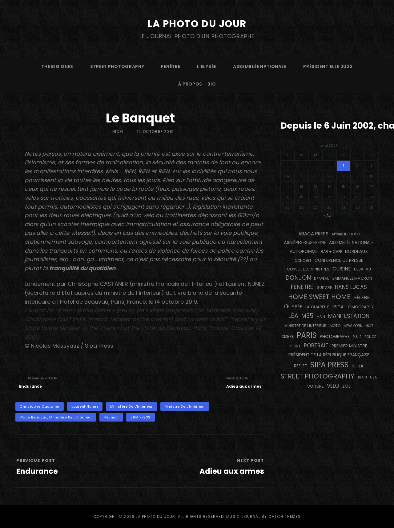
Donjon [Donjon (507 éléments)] (298, 278)
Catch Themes (284, 516)
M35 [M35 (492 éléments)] (307, 316)
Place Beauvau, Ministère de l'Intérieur (56, 417)
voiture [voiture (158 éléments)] (315, 386)
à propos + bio (197, 84)
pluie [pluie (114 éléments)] (357, 336)
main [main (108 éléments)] (320, 316)
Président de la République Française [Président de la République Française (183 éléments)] (328, 355)
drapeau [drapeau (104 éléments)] (321, 278)
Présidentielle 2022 (327, 66)
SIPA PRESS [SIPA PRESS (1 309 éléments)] (329, 365)
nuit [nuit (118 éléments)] (369, 325)
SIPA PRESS (141, 417)
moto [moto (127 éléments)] (335, 325)
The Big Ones (57, 66)
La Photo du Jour (197, 23)
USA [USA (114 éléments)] (373, 377)
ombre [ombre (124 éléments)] (287, 336)
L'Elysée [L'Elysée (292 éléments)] (293, 306)
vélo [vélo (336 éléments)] (333, 386)
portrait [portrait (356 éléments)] (316, 345)
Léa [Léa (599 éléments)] (293, 315)
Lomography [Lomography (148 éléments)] (360, 307)
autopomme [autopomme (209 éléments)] (304, 251)
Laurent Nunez (84, 406)
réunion (111, 417)
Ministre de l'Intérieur (185, 406)
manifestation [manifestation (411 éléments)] (348, 316)
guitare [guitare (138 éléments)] (324, 287)
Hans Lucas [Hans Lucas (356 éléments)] (351, 287)
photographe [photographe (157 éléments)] (335, 336)
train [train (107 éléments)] (362, 377)
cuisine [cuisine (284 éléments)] (341, 268)
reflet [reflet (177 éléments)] (300, 366)
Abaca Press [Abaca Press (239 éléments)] (313, 233)
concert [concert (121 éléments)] (303, 260)
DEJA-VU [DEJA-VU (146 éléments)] (362, 269)
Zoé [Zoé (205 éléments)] (346, 386)
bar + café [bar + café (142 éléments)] (331, 251)
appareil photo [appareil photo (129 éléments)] (346, 234)
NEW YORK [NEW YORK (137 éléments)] (353, 325)
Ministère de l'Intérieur (131, 406)
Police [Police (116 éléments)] (370, 336)
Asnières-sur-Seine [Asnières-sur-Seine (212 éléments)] (305, 242)
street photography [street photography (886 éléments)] (317, 376)
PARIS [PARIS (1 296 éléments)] (307, 335)
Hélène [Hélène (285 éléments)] (361, 297)
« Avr (328, 215)
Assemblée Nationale (259, 66)
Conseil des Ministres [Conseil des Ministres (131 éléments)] (308, 269)
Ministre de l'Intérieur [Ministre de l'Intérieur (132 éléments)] (305, 325)
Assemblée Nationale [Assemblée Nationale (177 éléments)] (351, 243)
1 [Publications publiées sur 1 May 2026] (343, 165)
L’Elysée (206, 66)
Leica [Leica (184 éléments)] (338, 307)
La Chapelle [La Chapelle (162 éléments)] (317, 307)
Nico (117, 131)
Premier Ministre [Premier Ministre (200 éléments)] (349, 346)
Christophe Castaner (39, 406)
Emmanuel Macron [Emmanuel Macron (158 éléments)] (352, 278)
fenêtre (170, 66)
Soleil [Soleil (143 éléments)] (358, 366)
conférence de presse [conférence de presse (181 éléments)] (339, 260)
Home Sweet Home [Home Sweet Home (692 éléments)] (319, 296)
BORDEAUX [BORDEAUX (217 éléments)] (356, 251)
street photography (117, 66)
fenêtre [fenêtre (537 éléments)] (302, 287)
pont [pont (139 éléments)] (295, 346)
